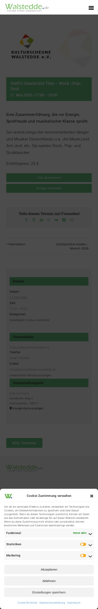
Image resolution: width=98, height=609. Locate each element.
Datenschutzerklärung (52, 602)
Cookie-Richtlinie (27, 602)
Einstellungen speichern (49, 592)
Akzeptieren (49, 569)
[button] (92, 496)
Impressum (73, 602)
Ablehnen (49, 581)
